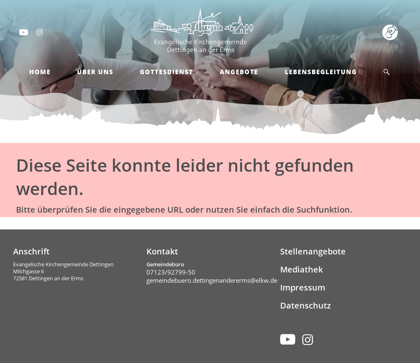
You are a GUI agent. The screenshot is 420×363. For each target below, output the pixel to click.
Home (39, 72)
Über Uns (95, 72)
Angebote (239, 72)
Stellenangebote (313, 251)
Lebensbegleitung (321, 72)
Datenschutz (305, 305)
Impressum (302, 287)
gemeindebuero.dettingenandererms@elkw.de (211, 280)
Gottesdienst (166, 72)
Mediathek (301, 269)
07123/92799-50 (170, 272)
